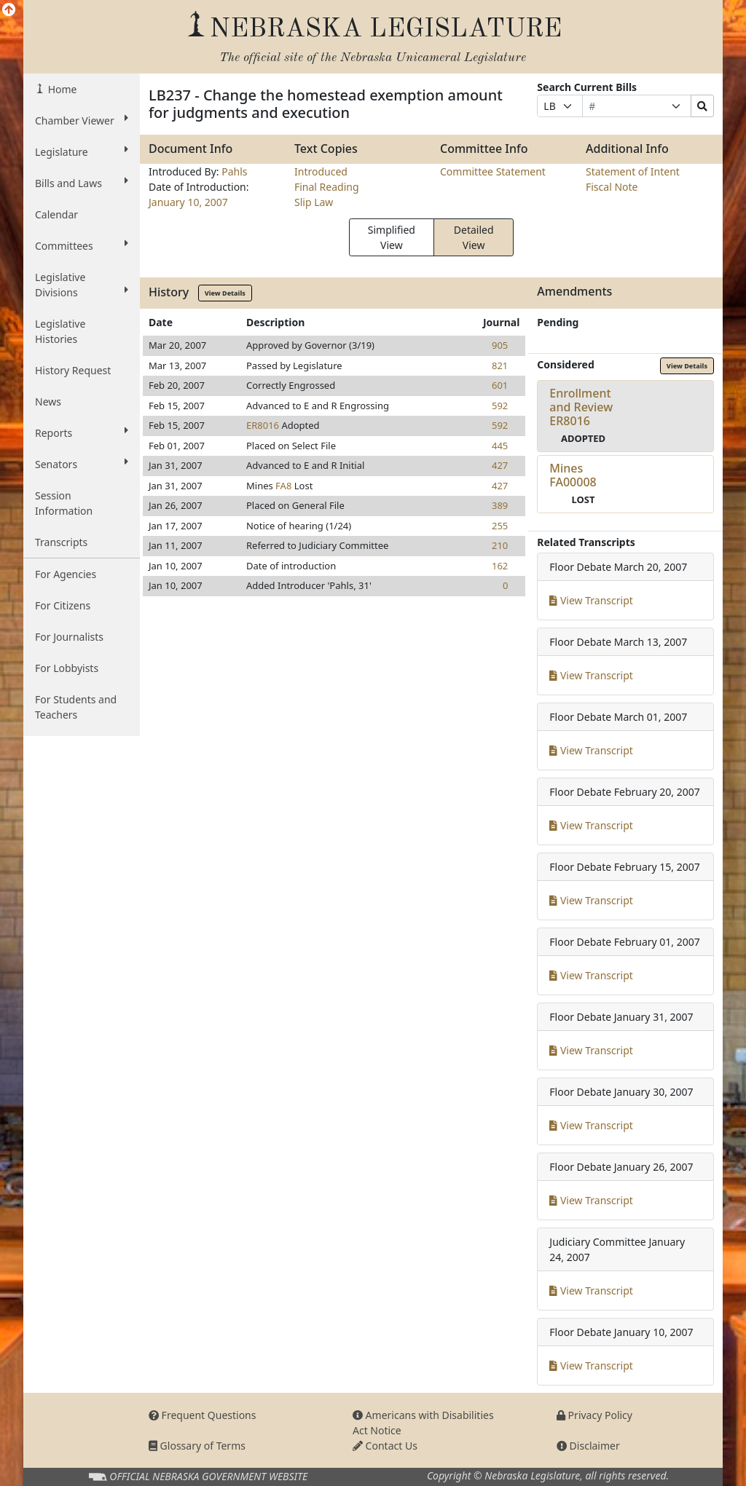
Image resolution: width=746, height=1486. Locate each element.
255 (500, 525)
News (48, 401)
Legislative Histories (60, 331)
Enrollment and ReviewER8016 (581, 407)
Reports (81, 432)
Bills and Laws (81, 182)
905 (500, 345)
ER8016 (262, 425)
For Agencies (65, 574)
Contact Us (385, 1446)
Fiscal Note (611, 187)
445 (500, 445)
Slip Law (313, 202)
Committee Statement (493, 171)
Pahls (234, 171)
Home (60, 89)
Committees (81, 245)
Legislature (81, 151)
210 (500, 545)
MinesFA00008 (572, 475)
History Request (73, 370)
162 (500, 565)
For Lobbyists (66, 668)
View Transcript (591, 600)
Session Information (64, 503)
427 (500, 465)
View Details (225, 293)
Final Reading (326, 187)
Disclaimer (588, 1446)
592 (500, 405)
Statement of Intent (633, 171)
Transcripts (61, 542)
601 (500, 385)
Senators (81, 464)
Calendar (56, 214)
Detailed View (474, 237)
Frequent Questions (202, 1415)
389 (500, 505)
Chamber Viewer (81, 120)
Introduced (321, 171)
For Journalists (69, 637)
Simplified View (391, 237)
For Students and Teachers (76, 707)
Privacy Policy (594, 1415)
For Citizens (62, 605)
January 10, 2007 (188, 202)
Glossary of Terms (197, 1446)
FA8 (283, 485)
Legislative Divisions (81, 284)
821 (500, 365)
